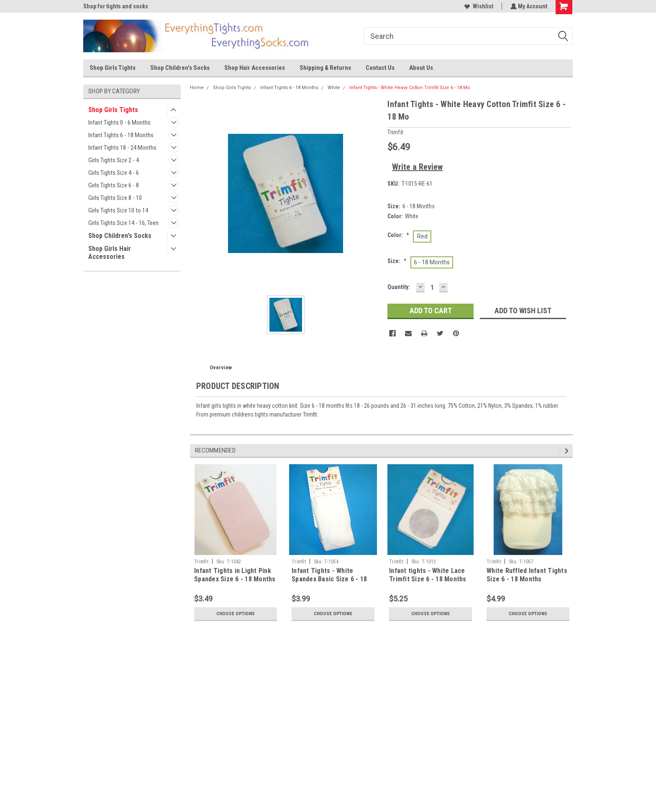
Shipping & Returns (325, 68)
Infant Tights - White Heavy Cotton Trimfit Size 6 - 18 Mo (409, 87)
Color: (398, 235)
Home (197, 87)
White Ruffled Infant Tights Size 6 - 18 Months (527, 575)
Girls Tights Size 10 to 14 (118, 210)
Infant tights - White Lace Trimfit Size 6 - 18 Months (427, 575)
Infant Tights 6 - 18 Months (121, 135)
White (334, 87)
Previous (560, 450)
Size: (397, 261)
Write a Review (417, 167)
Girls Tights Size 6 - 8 (113, 185)
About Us (421, 68)
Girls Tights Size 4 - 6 (113, 172)
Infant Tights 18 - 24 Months (122, 147)
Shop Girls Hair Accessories (109, 253)
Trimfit (201, 562)
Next (568, 450)
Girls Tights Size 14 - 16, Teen (123, 223)
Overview (221, 367)
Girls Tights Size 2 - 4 (113, 160)
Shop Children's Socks (180, 68)
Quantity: (398, 287)
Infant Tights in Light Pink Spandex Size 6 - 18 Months (235, 575)
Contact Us (380, 68)
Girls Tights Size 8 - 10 (115, 198)
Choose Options (235, 613)
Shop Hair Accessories (254, 68)
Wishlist (478, 6)
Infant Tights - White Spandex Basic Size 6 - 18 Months (329, 579)
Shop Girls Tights (113, 68)
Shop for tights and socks (115, 6)
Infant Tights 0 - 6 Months (119, 122)
